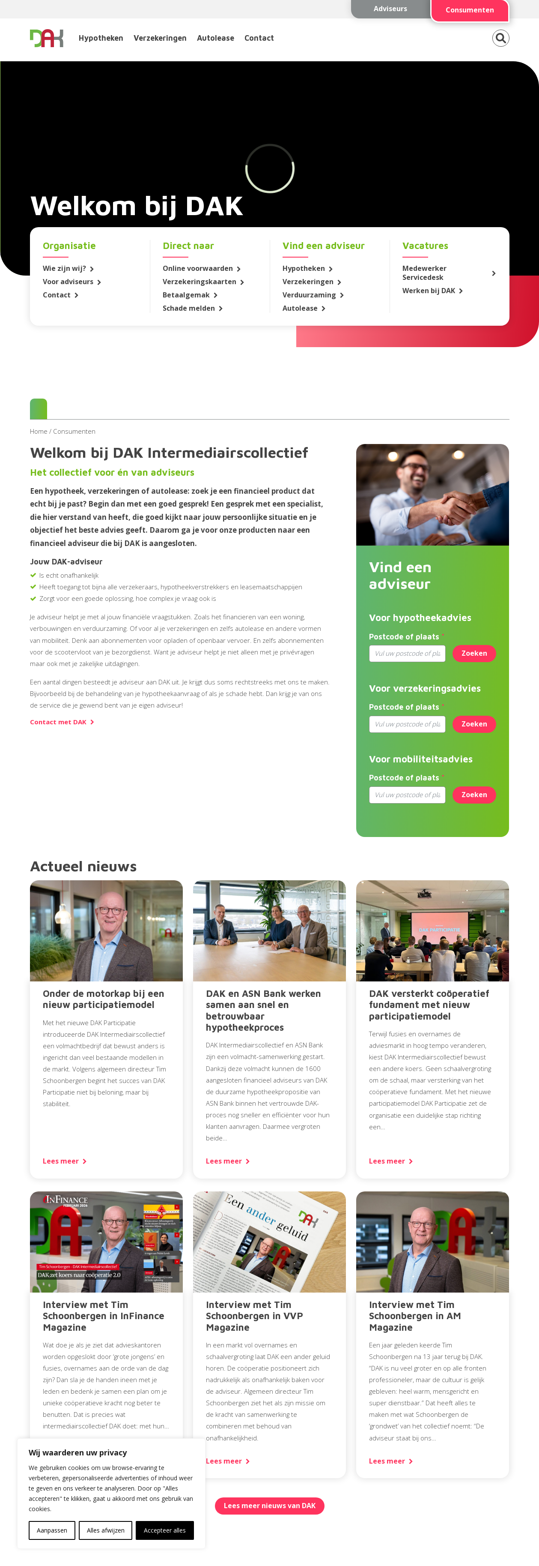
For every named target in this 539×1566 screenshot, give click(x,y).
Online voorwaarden (198, 268)
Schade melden (189, 308)
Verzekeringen (160, 37)
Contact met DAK (58, 722)
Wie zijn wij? (64, 268)
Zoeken (474, 653)
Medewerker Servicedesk (424, 273)
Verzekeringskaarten (199, 281)
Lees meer (61, 1161)
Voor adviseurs (68, 281)
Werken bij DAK (428, 290)
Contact (259, 37)
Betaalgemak (186, 295)
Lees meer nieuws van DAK (270, 1505)
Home (39, 431)
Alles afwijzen (106, 1530)
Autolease (215, 37)
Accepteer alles (165, 1530)
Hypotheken (101, 37)
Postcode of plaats (404, 636)
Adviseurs (390, 8)
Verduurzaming (309, 295)
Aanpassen (52, 1530)
